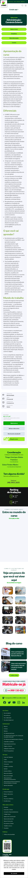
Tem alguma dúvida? (13, 473)
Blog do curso (14, 439)
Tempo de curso (17, 402)
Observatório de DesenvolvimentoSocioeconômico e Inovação (12, 782)
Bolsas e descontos (14, 428)
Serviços (5, 754)
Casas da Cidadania (8, 757)
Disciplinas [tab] (14, 33)
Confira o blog (14, 675)
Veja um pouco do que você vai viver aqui (14, 576)
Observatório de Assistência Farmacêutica (10, 778)
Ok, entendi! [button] (14, 873)
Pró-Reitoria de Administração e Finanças (13, 739)
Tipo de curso (17, 394)
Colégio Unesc (7, 814)
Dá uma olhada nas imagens (14, 582)
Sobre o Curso (14, 17)
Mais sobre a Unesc (8, 804)
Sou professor (7, 715)
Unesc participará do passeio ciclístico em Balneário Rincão (17, 653)
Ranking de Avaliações (14, 490)
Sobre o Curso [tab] (14, 29)
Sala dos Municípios (8, 785)
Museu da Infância (8, 773)
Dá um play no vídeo (14, 518)
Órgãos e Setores (8, 746)
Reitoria (5, 731)
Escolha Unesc (7, 801)
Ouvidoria (6, 828)
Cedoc (5, 759)
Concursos (6, 764)
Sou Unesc (5, 710)
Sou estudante (7, 713)
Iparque (5, 768)
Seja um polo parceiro (9, 818)
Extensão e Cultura (8, 809)
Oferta (17, 398)
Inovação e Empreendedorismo (11, 812)
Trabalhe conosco (8, 825)
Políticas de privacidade (9, 834)
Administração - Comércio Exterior (14, 21)
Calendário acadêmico (9, 741)
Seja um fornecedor (8, 821)
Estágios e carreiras (8, 766)
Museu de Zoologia (8, 775)
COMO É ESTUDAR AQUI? (14, 509)
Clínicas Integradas (8, 761)
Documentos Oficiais (9, 823)
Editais (5, 796)
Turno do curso (17, 406)
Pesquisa (6, 807)
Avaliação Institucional (9, 748)
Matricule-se (14, 423)
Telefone (13, 482)
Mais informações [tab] (14, 38)
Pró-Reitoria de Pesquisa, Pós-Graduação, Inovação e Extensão (13, 736)
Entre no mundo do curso (14, 513)
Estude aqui (6, 789)
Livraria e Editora (7, 771)
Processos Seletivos (8, 798)
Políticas (5, 831)
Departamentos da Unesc (10, 744)
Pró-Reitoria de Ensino (9, 733)
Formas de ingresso (8, 791)
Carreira (14, 42)
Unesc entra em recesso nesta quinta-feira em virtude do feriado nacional (18, 666)
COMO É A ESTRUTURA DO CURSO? (14, 569)
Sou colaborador (7, 717)
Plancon (6, 726)
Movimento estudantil (14, 434)
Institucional (6, 723)
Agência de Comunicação (10, 816)
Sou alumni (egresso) (8, 720)
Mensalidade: (13, 417)
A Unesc (6, 728)
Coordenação (14, 452)
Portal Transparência (9, 750)
